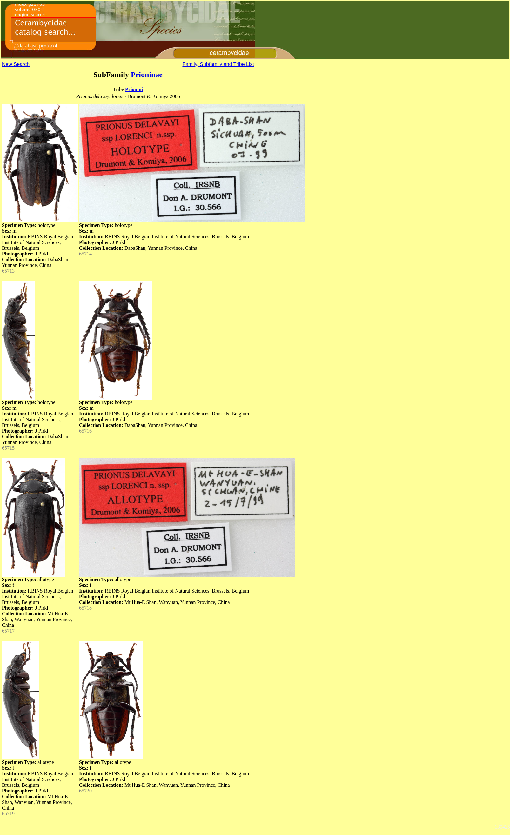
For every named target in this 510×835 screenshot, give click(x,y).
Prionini (134, 89)
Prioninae (147, 74)
